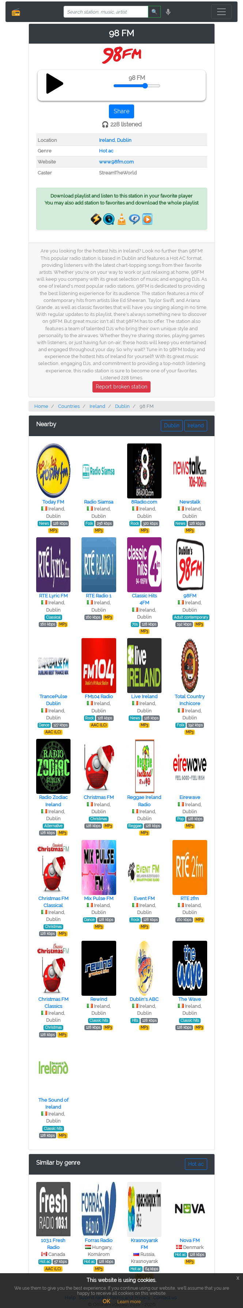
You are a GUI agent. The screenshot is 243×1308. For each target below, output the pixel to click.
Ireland (107, 140)
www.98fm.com (116, 162)
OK (106, 1301)
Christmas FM (99, 797)
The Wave (189, 999)
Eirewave (189, 797)
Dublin (124, 140)
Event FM (144, 898)
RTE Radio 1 (98, 595)
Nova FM (190, 1240)
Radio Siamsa (98, 502)
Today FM (53, 502)
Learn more (129, 1301)
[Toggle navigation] (221, 11)
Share (121, 111)
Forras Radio (99, 1240)
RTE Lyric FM (53, 595)
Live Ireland (144, 696)
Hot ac (106, 151)
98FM (189, 595)
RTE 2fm (190, 898)
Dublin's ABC (144, 999)
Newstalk (189, 502)
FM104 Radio (99, 696)
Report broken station (121, 387)
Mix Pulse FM (98, 898)
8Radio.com (144, 502)
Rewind (98, 999)
